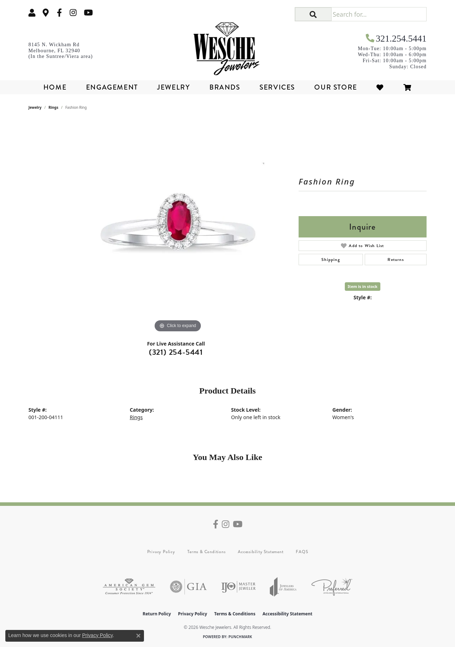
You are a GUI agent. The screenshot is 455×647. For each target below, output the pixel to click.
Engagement (112, 87)
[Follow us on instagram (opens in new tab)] (73, 12)
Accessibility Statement (260, 552)
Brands (224, 87)
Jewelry (173, 87)
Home (54, 87)
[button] (32, 12)
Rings (53, 107)
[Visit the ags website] (129, 587)
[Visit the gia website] (188, 586)
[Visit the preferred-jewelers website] (332, 586)
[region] (177, 227)
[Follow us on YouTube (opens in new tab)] (88, 12)
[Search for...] (378, 14)
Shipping (330, 259)
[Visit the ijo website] (238, 586)
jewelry (35, 107)
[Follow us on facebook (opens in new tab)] (59, 12)
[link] (46, 12)
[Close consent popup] (138, 635)
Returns (395, 259)
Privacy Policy (161, 552)
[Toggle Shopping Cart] (407, 87)
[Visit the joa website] (283, 586)
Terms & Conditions (206, 552)
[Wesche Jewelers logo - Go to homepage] (228, 46)
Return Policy (157, 614)
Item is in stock (363, 286)
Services (277, 87)
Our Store (335, 87)
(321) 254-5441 (176, 352)
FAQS (302, 552)
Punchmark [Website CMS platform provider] (240, 636)
